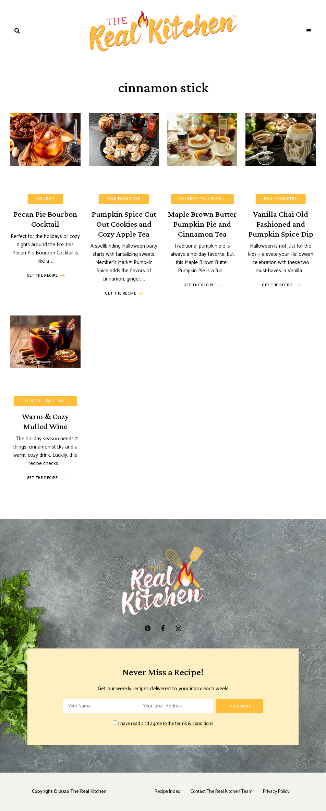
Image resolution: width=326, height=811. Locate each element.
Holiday (45, 199)
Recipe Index (167, 792)
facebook (163, 628)
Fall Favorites (124, 199)
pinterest (147, 628)
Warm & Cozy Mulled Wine (45, 421)
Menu (309, 31)
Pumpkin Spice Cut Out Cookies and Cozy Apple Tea (124, 223)
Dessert (188, 199)
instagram (178, 628)
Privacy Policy (276, 792)
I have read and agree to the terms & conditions (165, 724)
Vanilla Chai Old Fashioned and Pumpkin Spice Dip (280, 223)
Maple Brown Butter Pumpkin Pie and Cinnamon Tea (202, 223)
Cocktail (32, 401)
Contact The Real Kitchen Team (221, 792)
